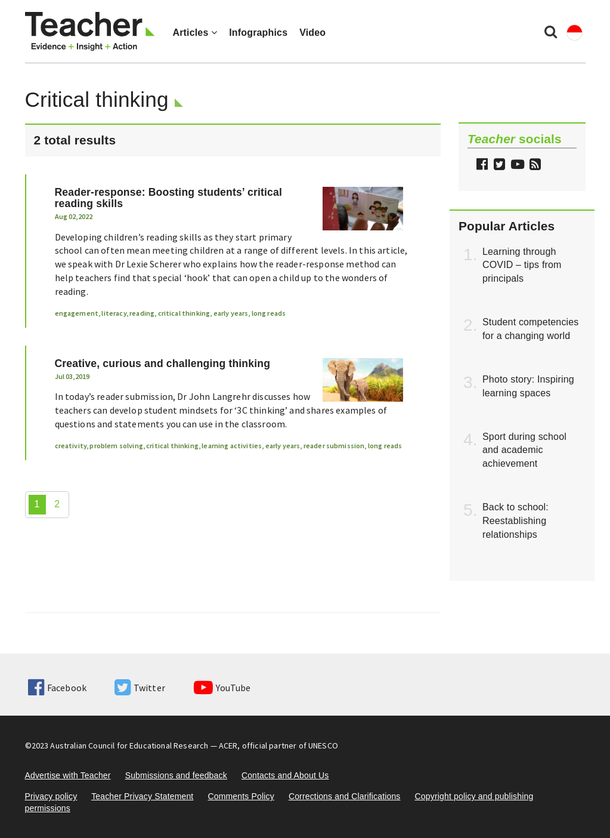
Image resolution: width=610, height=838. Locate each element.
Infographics (258, 32)
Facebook (57, 688)
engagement (77, 313)
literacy (113, 313)
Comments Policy (241, 796)
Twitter (139, 688)
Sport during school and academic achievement (524, 450)
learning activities (232, 445)
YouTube (222, 688)
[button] (534, 166)
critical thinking (184, 313)
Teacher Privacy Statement (142, 796)
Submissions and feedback (176, 775)
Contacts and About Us (285, 775)
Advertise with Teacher (68, 775)
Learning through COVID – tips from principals (522, 265)
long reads (269, 313)
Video (312, 32)
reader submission (334, 445)
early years (231, 313)
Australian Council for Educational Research (129, 745)
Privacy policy (51, 796)
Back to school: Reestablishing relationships (515, 521)
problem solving (116, 445)
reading (141, 313)
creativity (71, 445)
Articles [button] (195, 32)
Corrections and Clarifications (345, 796)
